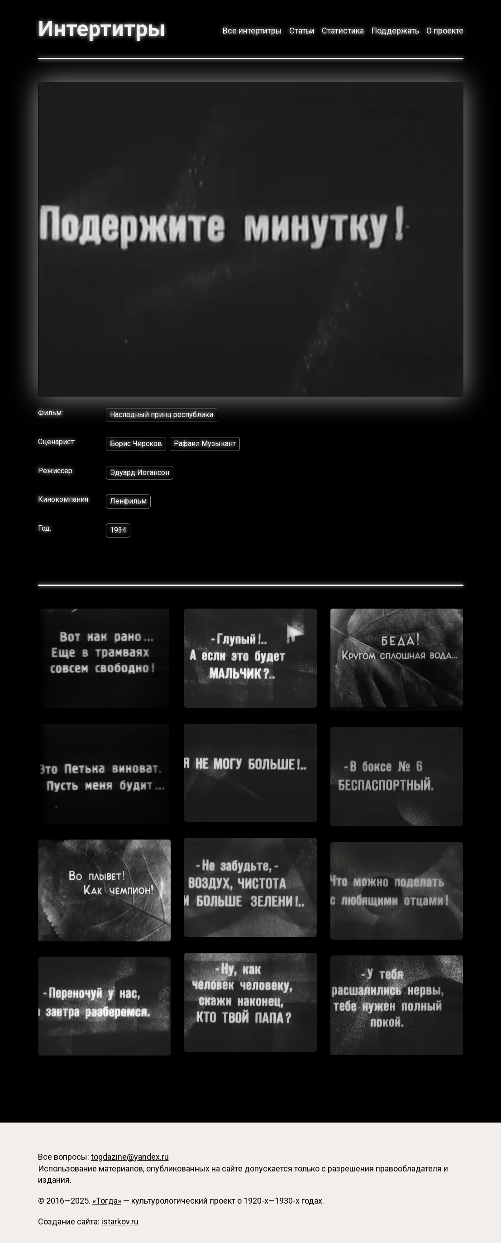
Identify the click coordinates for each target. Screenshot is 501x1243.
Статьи (302, 30)
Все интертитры (252, 30)
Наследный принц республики (161, 414)
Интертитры (101, 29)
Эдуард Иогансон (139, 472)
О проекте (444, 30)
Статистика (343, 30)
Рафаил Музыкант (205, 443)
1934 (118, 530)
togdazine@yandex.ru (130, 1156)
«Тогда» (106, 1200)
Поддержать (395, 30)
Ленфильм (128, 501)
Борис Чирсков (136, 443)
